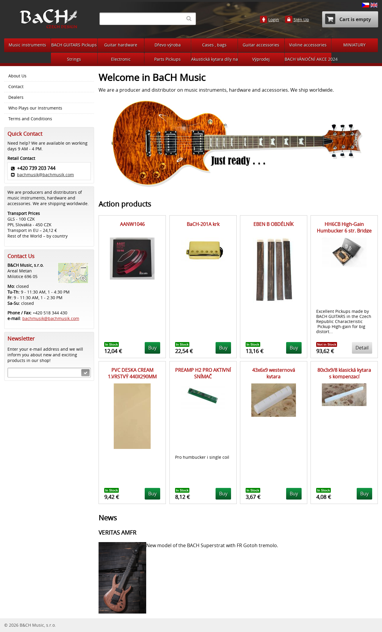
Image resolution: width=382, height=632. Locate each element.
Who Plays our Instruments (35, 108)
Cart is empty (348, 19)
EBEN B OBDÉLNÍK (273, 224)
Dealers (16, 97)
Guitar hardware (120, 45)
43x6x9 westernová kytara (273, 373)
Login (273, 19)
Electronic (121, 59)
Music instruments (27, 45)
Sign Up (301, 19)
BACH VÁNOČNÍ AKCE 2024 (308, 59)
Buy (152, 347)
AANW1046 (132, 224)
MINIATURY (354, 45)
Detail (362, 347)
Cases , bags (214, 45)
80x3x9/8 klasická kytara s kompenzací (344, 373)
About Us (17, 76)
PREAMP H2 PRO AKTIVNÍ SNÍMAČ (203, 373)
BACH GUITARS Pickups (74, 45)
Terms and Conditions (30, 118)
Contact (16, 86)
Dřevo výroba (168, 45)
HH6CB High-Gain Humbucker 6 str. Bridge (344, 227)
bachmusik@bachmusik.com (45, 174)
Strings (74, 59)
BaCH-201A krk (203, 224)
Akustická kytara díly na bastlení (214, 59)
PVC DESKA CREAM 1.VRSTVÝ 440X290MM (132, 373)
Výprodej (261, 59)
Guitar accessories (261, 45)
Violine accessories (308, 45)
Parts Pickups (167, 59)
